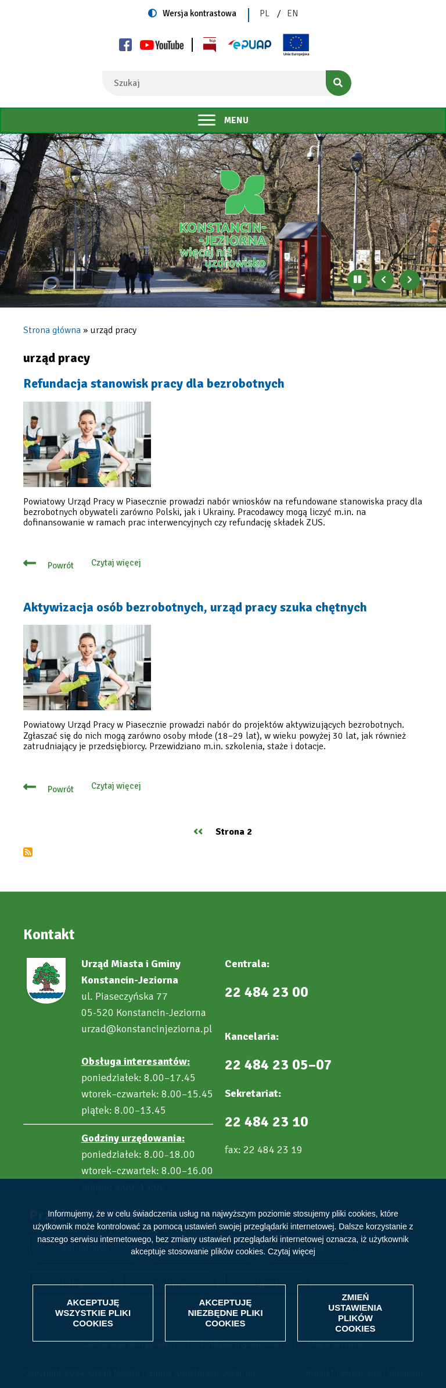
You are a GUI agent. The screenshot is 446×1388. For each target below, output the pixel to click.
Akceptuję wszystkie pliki (93, 1312)
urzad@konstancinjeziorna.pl (146, 1028)
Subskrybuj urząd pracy (28, 852)
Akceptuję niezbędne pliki (225, 1312)
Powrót (61, 565)
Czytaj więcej (291, 1251)
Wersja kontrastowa (199, 13)
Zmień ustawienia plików (355, 1312)
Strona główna (52, 330)
